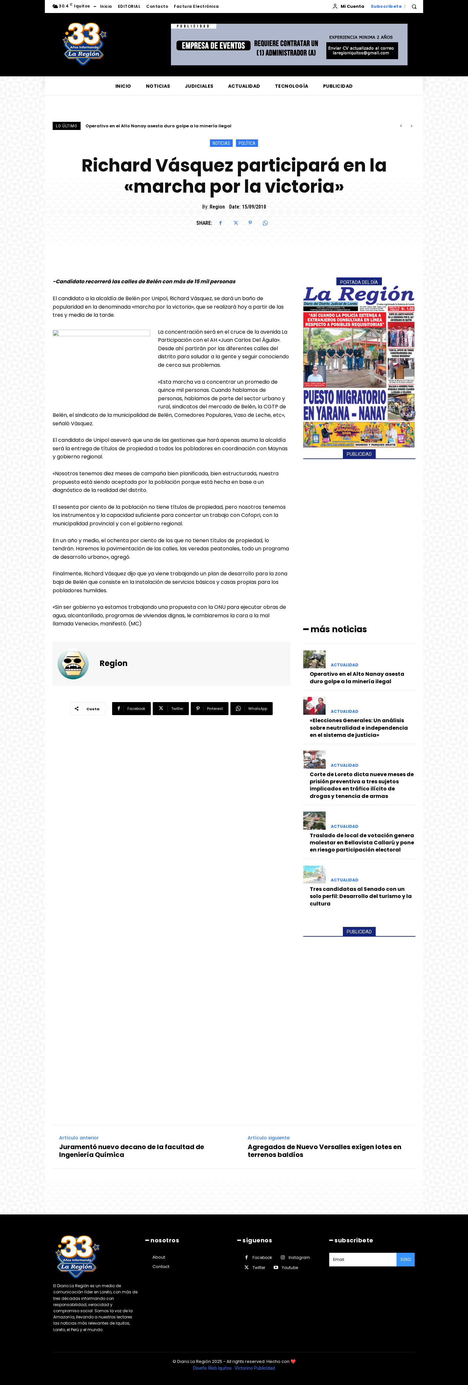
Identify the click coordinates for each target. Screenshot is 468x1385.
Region (217, 207)
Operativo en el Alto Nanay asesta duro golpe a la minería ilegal (158, 126)
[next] (411, 126)
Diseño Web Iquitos (213, 1368)
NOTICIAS (221, 143)
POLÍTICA (247, 143)
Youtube (290, 1267)
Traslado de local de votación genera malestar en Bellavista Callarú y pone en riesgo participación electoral (362, 843)
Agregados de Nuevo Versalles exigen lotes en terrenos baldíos (324, 1151)
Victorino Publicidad (255, 1368)
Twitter (259, 1267)
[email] (362, 1259)
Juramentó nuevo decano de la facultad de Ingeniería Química (131, 1151)
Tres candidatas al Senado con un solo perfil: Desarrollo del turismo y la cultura (361, 896)
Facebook (262, 1257)
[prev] (401, 126)
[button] (414, 6)
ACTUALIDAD (344, 665)
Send (405, 1259)
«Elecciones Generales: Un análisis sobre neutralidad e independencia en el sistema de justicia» (359, 728)
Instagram (299, 1257)
